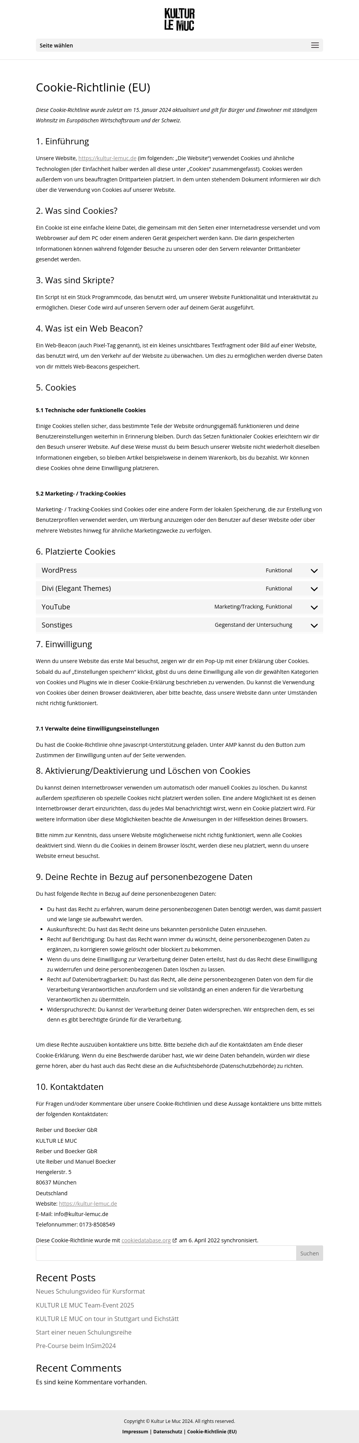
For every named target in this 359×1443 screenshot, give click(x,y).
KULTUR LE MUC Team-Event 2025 (85, 1305)
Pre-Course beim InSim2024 (76, 1345)
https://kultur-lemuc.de (107, 158)
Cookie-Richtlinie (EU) (212, 1431)
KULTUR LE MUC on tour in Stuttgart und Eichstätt (107, 1318)
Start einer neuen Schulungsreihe (83, 1332)
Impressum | (137, 1431)
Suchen (309, 1253)
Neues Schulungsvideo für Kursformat (90, 1291)
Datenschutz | (170, 1431)
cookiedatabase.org (146, 1240)
